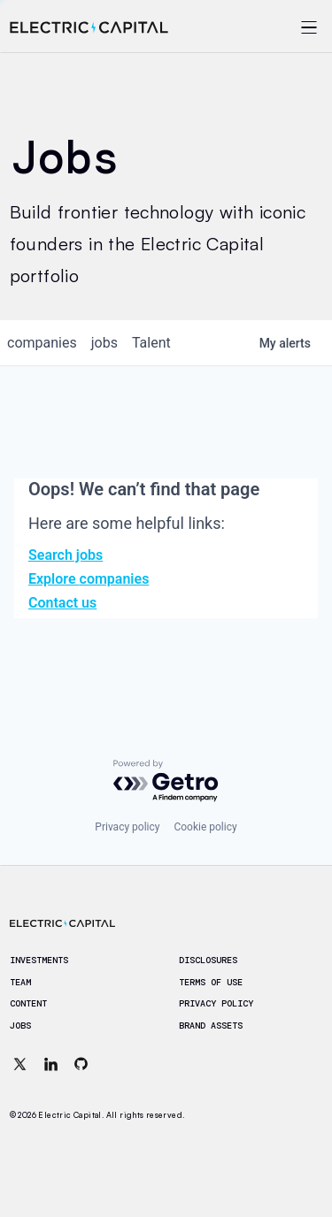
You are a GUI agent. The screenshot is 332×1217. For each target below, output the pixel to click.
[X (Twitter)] (20, 1064)
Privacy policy (127, 827)
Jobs (20, 1026)
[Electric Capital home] (89, 27)
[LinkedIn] (50, 1064)
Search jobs (65, 555)
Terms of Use (211, 982)
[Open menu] (286, 28)
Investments (39, 960)
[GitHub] (81, 1064)
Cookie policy (205, 827)
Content (28, 1004)
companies (42, 342)
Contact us (62, 602)
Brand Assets (211, 1026)
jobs (104, 342)
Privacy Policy (216, 1004)
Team (20, 982)
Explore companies (88, 578)
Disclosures (208, 960)
